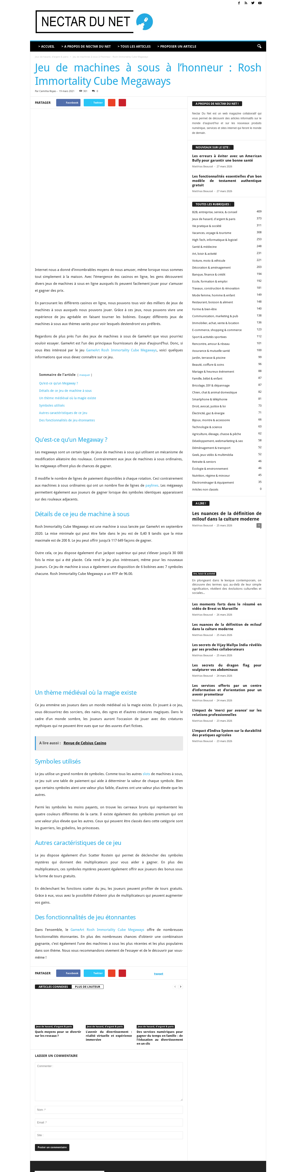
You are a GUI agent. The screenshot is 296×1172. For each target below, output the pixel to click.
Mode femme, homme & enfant (213, 295)
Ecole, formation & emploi (209, 281)
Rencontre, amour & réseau (211, 344)
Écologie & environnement (210, 468)
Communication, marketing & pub (215, 316)
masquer (84, 310)
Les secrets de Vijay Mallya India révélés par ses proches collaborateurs (227, 647)
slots (146, 709)
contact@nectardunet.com (75, 1133)
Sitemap (238, 1166)
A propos (158, 1166)
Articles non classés (205, 489)
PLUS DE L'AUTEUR (87, 922)
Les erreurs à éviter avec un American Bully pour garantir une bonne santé (227, 158)
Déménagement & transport (211, 448)
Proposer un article (193, 1166)
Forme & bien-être (204, 309)
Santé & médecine (204, 247)
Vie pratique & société (206, 226)
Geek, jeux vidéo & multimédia (212, 455)
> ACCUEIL (46, 46)
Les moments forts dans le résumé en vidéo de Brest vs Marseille (227, 606)
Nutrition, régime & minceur (211, 475)
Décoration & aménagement (211, 267)
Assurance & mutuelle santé (211, 351)
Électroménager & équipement (213, 482)
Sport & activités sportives (209, 337)
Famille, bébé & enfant (207, 378)
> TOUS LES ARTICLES (134, 46)
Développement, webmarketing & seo (217, 441)
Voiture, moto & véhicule (208, 260)
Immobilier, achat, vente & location (215, 323)
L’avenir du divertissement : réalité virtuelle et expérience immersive (109, 971)
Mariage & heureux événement (213, 371)
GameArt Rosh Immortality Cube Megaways (121, 285)
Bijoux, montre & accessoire (211, 420)
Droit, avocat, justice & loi (209, 406)
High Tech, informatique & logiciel (214, 240)
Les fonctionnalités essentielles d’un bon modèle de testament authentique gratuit (227, 180)
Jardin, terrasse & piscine (208, 357)
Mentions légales (218, 1166)
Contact (172, 1166)
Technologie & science (207, 427)
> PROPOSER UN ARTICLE (176, 46)
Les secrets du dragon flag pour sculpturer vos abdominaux (227, 667)
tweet (158, 909)
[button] (259, 46)
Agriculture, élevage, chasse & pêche (216, 434)
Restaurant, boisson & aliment (212, 302)
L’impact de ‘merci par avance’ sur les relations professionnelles (227, 712)
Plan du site (255, 1166)
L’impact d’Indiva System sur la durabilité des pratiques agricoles (227, 733)
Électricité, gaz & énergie (208, 413)
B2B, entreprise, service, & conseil (214, 212)
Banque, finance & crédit (208, 274)
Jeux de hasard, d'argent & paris (51, 56)
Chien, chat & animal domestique (214, 392)
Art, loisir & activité (204, 253)
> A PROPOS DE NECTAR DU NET (86, 46)
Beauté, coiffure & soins (208, 364)
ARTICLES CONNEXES (53, 922)
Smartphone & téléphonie (209, 399)
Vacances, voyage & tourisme (211, 233)
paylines (151, 421)
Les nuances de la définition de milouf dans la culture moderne (227, 516)
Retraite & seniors (204, 461)
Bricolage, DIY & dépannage (211, 385)
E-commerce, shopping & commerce (217, 330)
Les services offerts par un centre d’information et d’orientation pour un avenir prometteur (227, 690)
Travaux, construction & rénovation (216, 288)
